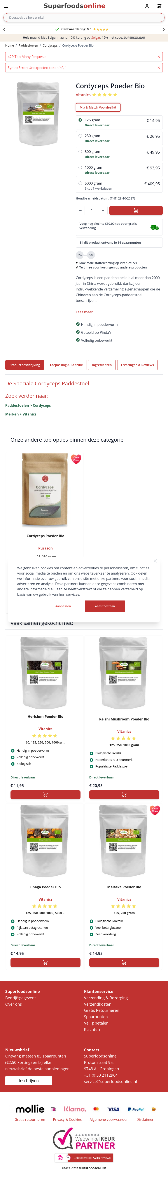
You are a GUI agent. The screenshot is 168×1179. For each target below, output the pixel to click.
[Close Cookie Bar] (155, 561)
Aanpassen (63, 606)
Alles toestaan (105, 606)
